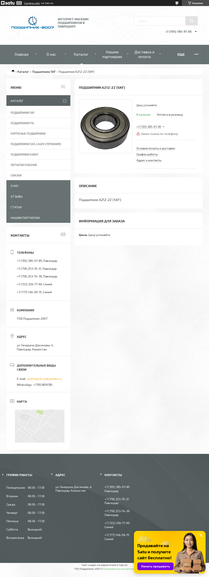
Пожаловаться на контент (119, 568)
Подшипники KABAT (24, 154)
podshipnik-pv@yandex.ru (44, 378)
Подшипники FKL (22, 123)
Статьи (16, 207)
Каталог (81, 54)
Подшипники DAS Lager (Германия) (36, 144)
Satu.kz (123, 564)
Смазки (16, 175)
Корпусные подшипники (28, 133)
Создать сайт (32, 2)
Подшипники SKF (44, 71)
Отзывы (17, 196)
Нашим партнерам (112, 54)
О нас (51, 54)
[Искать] (191, 20)
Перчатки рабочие (24, 165)
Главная (21, 54)
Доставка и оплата (144, 54)
